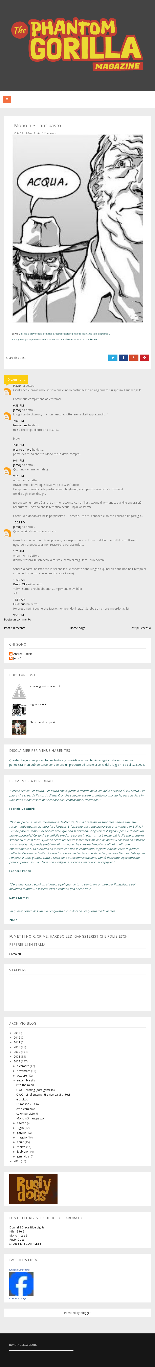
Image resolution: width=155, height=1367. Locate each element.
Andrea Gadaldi (23, 654)
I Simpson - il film (27, 1104)
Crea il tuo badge (17, 1298)
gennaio (22, 1156)
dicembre (23, 1066)
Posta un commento (17, 619)
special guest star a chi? (44, 686)
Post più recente (14, 628)
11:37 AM (19, 599)
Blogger (85, 1313)
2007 (17, 1061)
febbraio (23, 1151)
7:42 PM (18, 445)
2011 (17, 1042)
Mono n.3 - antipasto (30, 1118)
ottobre (22, 1075)
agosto (22, 1123)
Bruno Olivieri (22, 584)
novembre (24, 1071)
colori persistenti (27, 1113)
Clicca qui (15, 954)
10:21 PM (19, 522)
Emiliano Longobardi (19, 1270)
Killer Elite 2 (16, 1231)
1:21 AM (18, 551)
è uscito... (22, 1099)
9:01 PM (18, 460)
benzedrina (20, 425)
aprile (21, 1142)
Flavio (17, 386)
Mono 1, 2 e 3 (18, 1235)
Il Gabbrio (19, 604)
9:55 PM (18, 615)
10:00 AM (19, 580)
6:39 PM (18, 405)
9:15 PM (18, 476)
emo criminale (25, 1109)
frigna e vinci (37, 704)
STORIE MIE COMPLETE (25, 1243)
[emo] (17, 410)
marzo (21, 1147)
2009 (17, 1052)
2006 (17, 1161)
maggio (22, 1137)
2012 (17, 1037)
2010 (17, 1047)
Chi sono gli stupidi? (42, 722)
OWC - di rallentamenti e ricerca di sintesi (43, 1094)
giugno (22, 1132)
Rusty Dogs (16, 1239)
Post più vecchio (140, 628)
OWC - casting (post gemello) (35, 1090)
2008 (17, 1056)
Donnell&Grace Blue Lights (27, 1227)
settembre (24, 1080)
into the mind (25, 1085)
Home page (77, 628)
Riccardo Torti (22, 449)
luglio (21, 1128)
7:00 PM (18, 421)
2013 (17, 1033)
